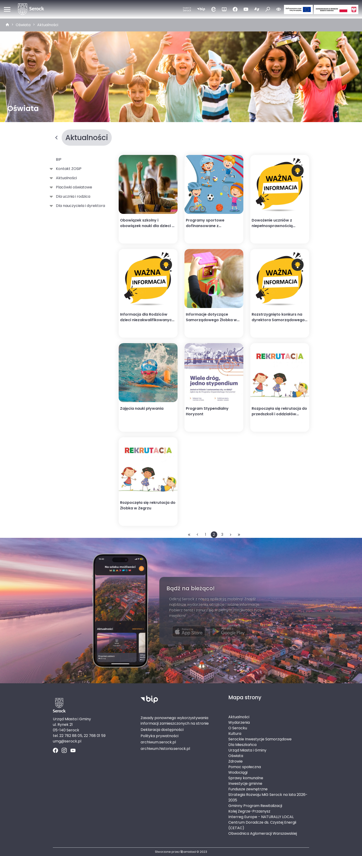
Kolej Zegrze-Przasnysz (249, 811)
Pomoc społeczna (244, 767)
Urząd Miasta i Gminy (247, 750)
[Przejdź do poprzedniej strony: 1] (197, 534)
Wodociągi (237, 772)
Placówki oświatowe (73, 187)
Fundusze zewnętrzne (248, 789)
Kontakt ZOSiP (67, 169)
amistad (188, 852)
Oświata (23, 25)
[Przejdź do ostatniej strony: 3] (239, 534)
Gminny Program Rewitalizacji (255, 805)
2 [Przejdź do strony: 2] (214, 534)
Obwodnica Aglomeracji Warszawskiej (262, 833)
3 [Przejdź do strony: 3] (222, 534)
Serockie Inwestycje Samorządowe (260, 739)
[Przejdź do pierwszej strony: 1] (189, 534)
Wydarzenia (239, 722)
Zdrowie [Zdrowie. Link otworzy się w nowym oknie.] (235, 761)
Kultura (234, 733)
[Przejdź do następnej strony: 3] (230, 534)
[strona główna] (7, 25)
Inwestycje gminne (245, 783)
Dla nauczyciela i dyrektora (79, 206)
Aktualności (47, 25)
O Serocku (237, 728)
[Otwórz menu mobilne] (7, 9)
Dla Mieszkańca (242, 744)
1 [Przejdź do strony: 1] (205, 534)
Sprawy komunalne (245, 778)
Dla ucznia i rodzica (72, 196)
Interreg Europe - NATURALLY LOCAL (261, 816)
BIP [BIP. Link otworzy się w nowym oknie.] (58, 159)
